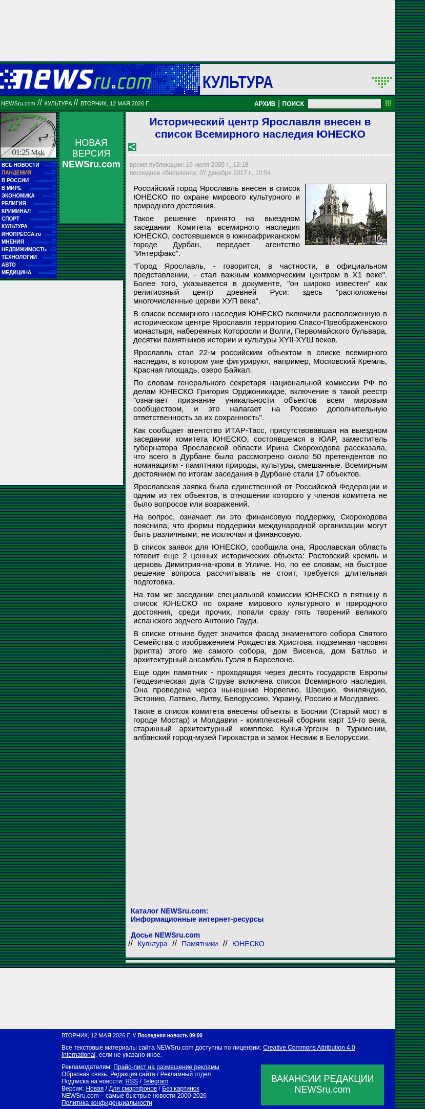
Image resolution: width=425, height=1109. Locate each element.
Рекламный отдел (185, 1074)
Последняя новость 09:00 (169, 1035)
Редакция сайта (132, 1074)
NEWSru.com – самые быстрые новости (118, 1095)
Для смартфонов (133, 1088)
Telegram (155, 1081)
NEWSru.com (18, 103)
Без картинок (180, 1088)
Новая (95, 1088)
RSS (131, 1081)
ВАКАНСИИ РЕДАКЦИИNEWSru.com (322, 1084)
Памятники (199, 944)
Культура (238, 82)
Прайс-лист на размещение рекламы (166, 1067)
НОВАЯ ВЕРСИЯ (91, 153)
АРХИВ (265, 103)
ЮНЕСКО (248, 944)
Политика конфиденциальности (107, 1102)
